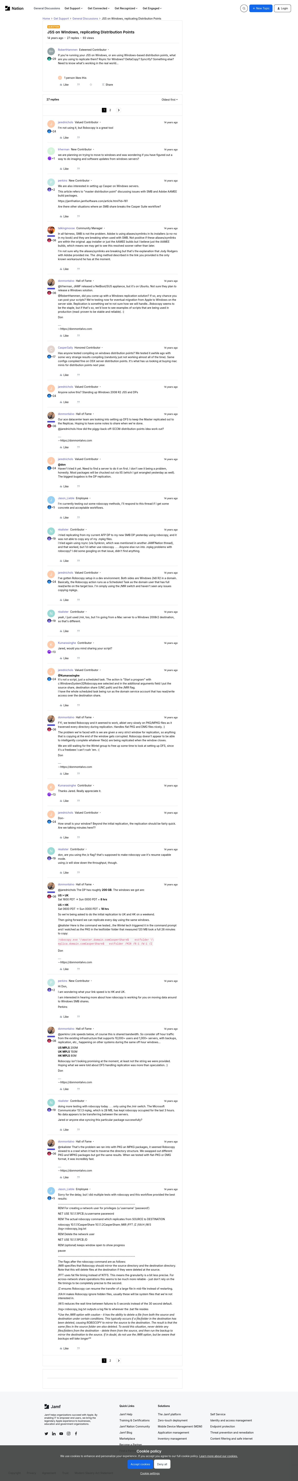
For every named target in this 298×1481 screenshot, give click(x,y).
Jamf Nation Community (135, 1426)
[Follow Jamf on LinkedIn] (54, 1433)
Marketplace (127, 1438)
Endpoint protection (222, 1426)
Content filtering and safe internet (231, 1438)
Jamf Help (126, 1414)
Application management (173, 1432)
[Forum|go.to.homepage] (14, 8)
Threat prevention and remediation (232, 1432)
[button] (261, 8)
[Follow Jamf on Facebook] (76, 1433)
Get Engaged (152, 8)
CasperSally (65, 347)
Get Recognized (126, 8)
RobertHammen (68, 49)
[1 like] (72, 78)
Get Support (74, 8)
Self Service (218, 1414)
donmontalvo (66, 280)
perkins (62, 180)
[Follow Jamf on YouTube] (61, 1433)
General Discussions (47, 8)
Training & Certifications (135, 1420)
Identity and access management (231, 1420)
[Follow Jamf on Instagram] (69, 1433)
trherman (63, 149)
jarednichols (65, 122)
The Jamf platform (169, 1414)
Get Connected (99, 8)
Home (46, 18)
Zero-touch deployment (173, 1420)
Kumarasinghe (67, 642)
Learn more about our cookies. (218, 1456)
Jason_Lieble (66, 498)
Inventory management (172, 1438)
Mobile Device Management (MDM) (180, 1426)
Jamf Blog (126, 1432)
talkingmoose (66, 228)
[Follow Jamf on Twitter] (46, 1433)
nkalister (63, 529)
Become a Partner (131, 1444)
